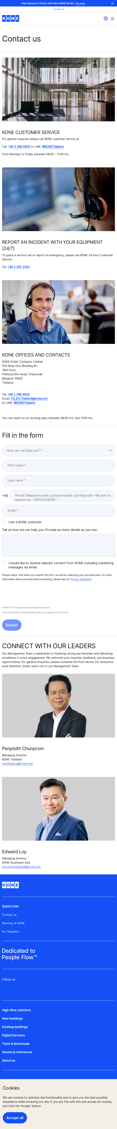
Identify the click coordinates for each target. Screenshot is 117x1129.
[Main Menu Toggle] (112, 18)
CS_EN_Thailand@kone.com (29, 398)
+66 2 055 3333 (18, 267)
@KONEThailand (52, 146)
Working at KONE (13, 923)
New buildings (12, 1018)
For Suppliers (10, 931)
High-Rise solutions (16, 1010)
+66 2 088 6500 (19, 146)
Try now (80, 3)
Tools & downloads (15, 1043)
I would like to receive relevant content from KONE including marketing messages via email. (57, 565)
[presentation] (28, 594)
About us (8, 1060)
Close (112, 3)
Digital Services (13, 1035)
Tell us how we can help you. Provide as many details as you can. (50, 530)
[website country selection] (106, 18)
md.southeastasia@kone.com (21, 866)
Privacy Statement (81, 579)
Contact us (9, 914)
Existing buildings (15, 1027)
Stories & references (17, 1052)
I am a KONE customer (22, 522)
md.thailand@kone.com (17, 763)
